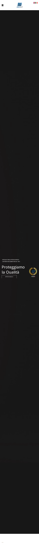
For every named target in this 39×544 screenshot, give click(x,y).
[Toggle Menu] (2, 5)
